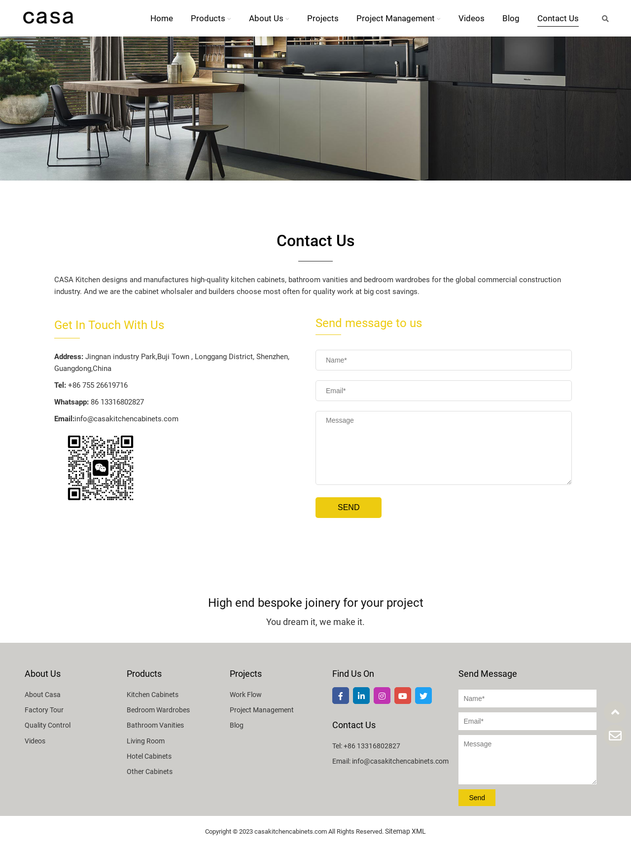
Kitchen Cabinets (152, 695)
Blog (511, 18)
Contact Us (558, 18)
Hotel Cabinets (149, 756)
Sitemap (397, 831)
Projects (323, 18)
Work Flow (246, 695)
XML (419, 831)
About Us (269, 18)
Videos (471, 18)
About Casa (43, 695)
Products (211, 18)
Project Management (398, 18)
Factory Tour (44, 710)
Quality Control (47, 725)
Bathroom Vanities (155, 725)
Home (161, 18)
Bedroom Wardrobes (158, 710)
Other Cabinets (150, 771)
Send (348, 507)
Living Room (146, 741)
